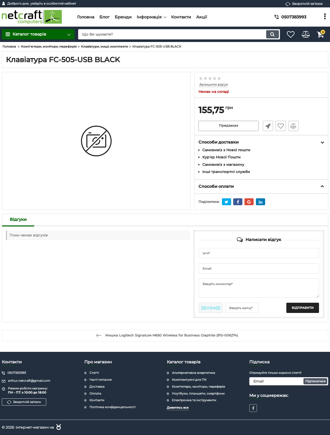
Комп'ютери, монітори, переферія (198, 386)
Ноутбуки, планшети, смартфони (198, 393)
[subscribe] (288, 381)
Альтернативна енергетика (193, 373)
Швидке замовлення (266, 126)
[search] (174, 34)
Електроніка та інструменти (194, 400)
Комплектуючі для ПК (189, 379)
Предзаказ (228, 126)
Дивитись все (178, 407)
